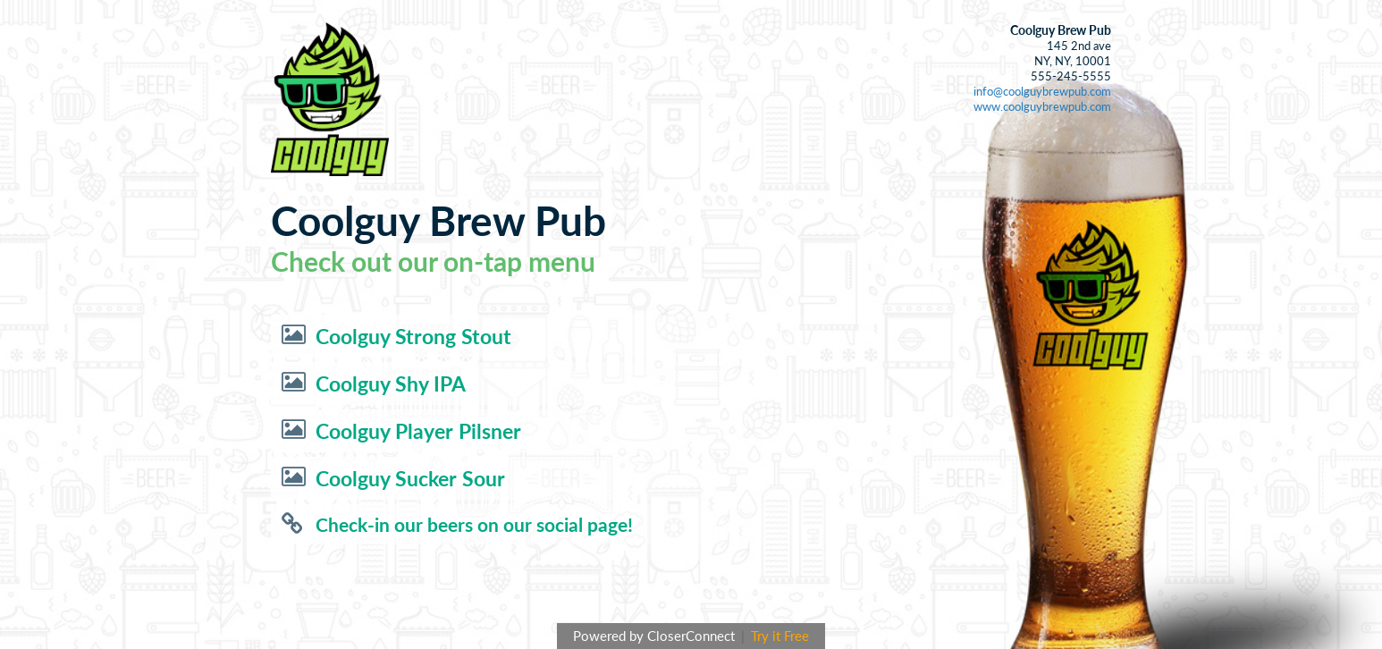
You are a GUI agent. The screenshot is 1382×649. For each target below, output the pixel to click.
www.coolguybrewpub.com (1042, 106)
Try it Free (780, 636)
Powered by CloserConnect (655, 636)
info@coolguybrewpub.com (1042, 91)
